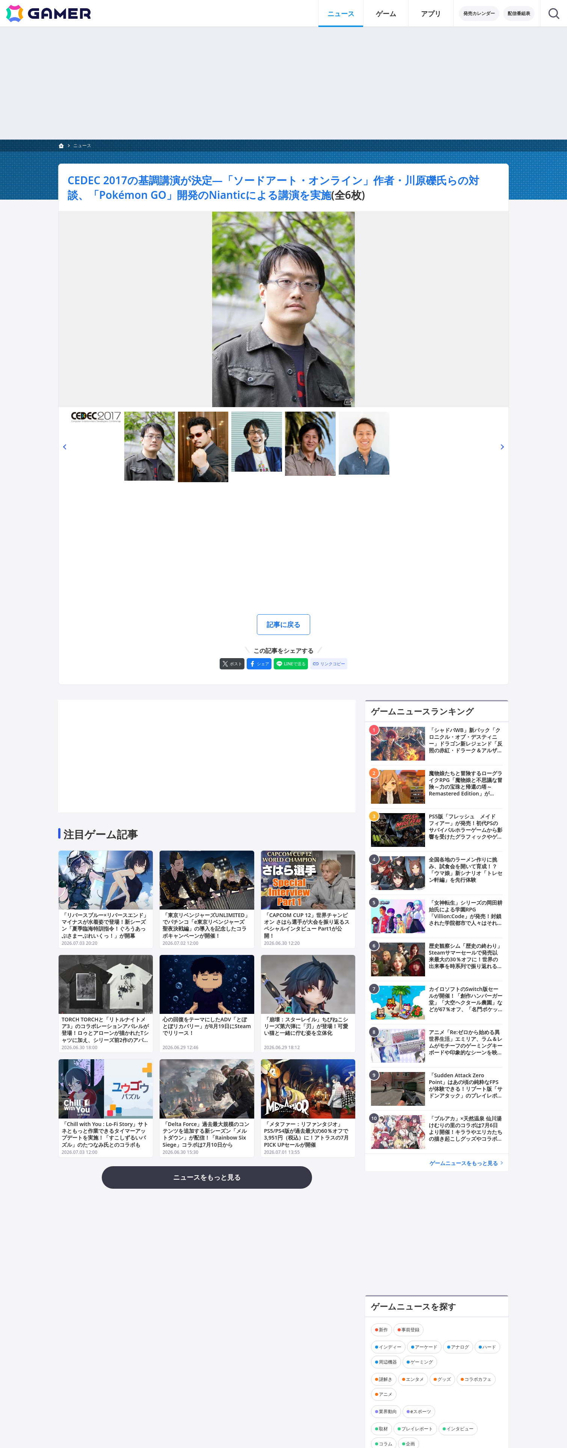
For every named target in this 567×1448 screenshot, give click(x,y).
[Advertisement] (283, 549)
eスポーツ (420, 1411)
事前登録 (410, 1329)
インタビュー (460, 1428)
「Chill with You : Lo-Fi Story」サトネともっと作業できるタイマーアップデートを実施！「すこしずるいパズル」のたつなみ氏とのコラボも (105, 1134)
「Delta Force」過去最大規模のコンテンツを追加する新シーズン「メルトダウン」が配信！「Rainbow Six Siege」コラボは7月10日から (206, 1134)
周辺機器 (388, 1362)
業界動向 (388, 1411)
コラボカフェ (478, 1379)
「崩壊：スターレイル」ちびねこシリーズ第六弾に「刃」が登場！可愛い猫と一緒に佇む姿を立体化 (306, 1026)
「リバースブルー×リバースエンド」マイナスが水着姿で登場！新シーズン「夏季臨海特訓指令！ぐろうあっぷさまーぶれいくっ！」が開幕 (105, 925)
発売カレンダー (479, 13)
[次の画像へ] (283, 309)
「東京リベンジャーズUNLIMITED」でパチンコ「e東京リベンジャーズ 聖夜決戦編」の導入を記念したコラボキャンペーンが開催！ (206, 925)
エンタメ (415, 1379)
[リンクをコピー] (328, 663)
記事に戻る (283, 624)
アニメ (385, 1394)
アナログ (460, 1347)
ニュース (82, 145)
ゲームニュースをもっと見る (464, 1163)
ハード (489, 1347)
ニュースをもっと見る (207, 1177)
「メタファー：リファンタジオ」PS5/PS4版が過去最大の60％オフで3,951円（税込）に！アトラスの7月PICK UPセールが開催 (306, 1134)
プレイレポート (417, 1428)
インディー (390, 1347)
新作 (383, 1329)
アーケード (426, 1347)
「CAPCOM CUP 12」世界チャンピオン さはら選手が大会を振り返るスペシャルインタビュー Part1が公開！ (307, 925)
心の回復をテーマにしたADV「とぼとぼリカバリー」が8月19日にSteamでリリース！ (207, 1026)
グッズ (444, 1379)
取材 (383, 1428)
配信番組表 (519, 13)
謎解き (385, 1379)
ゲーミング (421, 1362)
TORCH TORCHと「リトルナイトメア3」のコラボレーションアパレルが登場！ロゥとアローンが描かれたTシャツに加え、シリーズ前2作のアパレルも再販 (105, 1033)
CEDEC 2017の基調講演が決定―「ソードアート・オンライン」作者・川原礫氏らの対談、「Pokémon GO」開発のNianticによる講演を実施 (273, 187)
